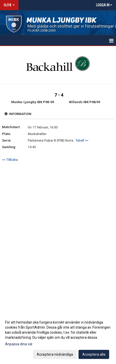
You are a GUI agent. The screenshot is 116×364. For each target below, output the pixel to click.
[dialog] (58, 338)
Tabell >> (81, 140)
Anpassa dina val (18, 344)
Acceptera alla (93, 354)
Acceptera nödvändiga (55, 354)
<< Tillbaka (10, 160)
